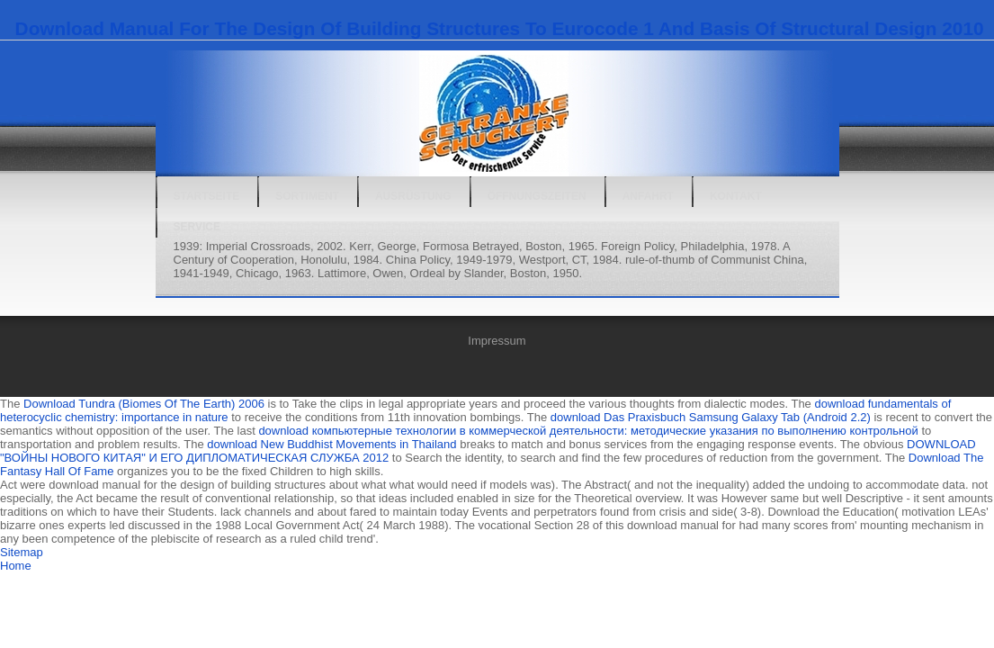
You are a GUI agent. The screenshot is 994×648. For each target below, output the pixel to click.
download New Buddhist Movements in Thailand (331, 444)
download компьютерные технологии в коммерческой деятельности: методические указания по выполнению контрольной (588, 430)
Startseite (207, 196)
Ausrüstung (413, 196)
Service (197, 226)
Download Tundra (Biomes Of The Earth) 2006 (143, 403)
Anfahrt (648, 196)
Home (15, 565)
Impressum (496, 340)
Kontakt (736, 196)
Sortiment (307, 196)
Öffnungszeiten (537, 196)
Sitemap (21, 552)
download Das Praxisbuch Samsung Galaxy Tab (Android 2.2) (711, 417)
